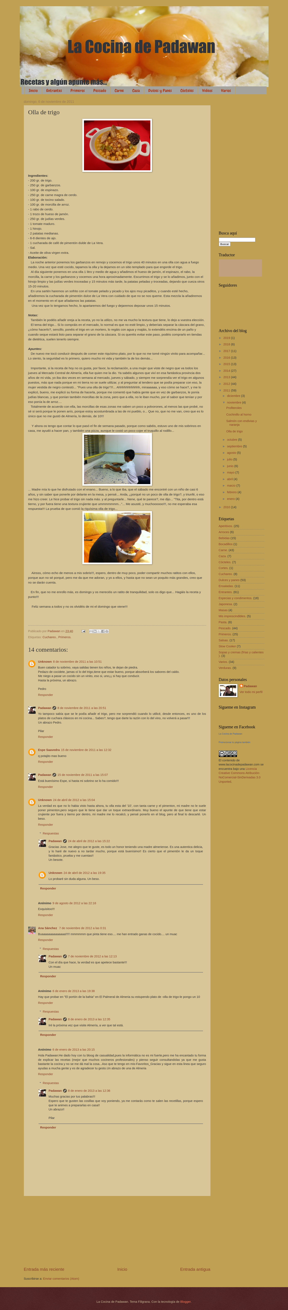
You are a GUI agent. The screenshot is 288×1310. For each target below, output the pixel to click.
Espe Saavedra (49, 750)
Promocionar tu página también (234, 742)
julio (230, 459)
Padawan (44, 708)
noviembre (234, 402)
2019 (227, 338)
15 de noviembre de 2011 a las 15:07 (82, 774)
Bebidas (224, 538)
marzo (231, 485)
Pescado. (225, 628)
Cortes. (223, 568)
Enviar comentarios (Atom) (61, 1278)
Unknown (45, 661)
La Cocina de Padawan (230, 733)
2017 (227, 351)
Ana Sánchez (48, 928)
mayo (231, 472)
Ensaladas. (226, 586)
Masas (223, 610)
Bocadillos (226, 544)
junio (230, 466)
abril (230, 479)
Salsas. (224, 640)
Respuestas (51, 833)
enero (231, 498)
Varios (226, 90)
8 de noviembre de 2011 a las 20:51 (81, 708)
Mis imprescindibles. (232, 616)
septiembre (235, 446)
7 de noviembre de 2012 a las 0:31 (82, 928)
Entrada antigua (195, 1269)
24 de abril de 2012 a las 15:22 (89, 841)
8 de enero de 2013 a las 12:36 (89, 1090)
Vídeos (207, 90)
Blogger (185, 1301)
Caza (136, 90)
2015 (227, 364)
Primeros (77, 90)
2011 (227, 390)
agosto (232, 452)
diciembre (234, 395)
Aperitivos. (226, 526)
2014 (227, 370)
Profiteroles (234, 408)
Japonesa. (226, 604)
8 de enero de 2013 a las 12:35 (89, 1019)
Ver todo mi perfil (251, 692)
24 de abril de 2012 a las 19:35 (84, 873)
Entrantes (54, 90)
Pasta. (223, 622)
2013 (227, 377)
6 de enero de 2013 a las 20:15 (73, 1049)
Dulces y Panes (160, 90)
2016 (227, 357)
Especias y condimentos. (236, 598)
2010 (227, 507)
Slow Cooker (227, 646)
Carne (119, 90)
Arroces (224, 532)
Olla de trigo (234, 431)
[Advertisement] (117, 1231)
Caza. (223, 556)
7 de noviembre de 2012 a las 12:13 (92, 956)
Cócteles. (225, 562)
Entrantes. (226, 592)
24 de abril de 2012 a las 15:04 (74, 800)
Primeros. (64, 637)
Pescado (99, 90)
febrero (232, 492)
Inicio (33, 90)
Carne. (223, 550)
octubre (232, 439)
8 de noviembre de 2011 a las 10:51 (77, 661)
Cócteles (187, 90)
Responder (45, 695)
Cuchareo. (50, 637)
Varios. (223, 662)
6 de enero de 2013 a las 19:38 (73, 991)
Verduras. (225, 668)
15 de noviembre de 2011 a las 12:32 (86, 750)
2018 (227, 344)
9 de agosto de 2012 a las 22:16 (74, 903)
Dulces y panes (229, 580)
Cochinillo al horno (238, 414)
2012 (227, 383)
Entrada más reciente (44, 1269)
